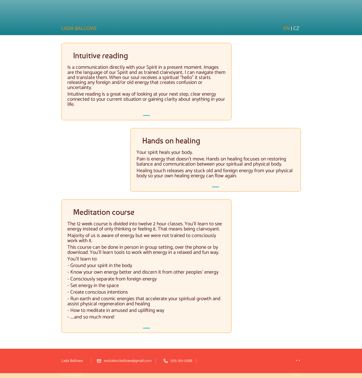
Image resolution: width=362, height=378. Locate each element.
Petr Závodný (72, 375)
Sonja (297, 375)
